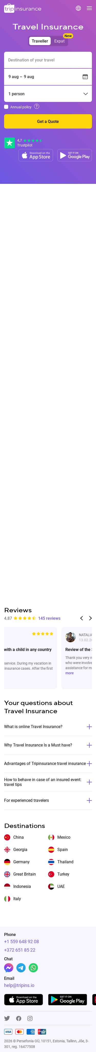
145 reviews (49, 618)
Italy (17, 898)
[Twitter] (7, 1019)
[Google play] (74, 155)
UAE (61, 886)
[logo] (22, 9)
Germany (21, 861)
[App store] (35, 155)
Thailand (65, 861)
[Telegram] (21, 967)
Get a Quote (48, 121)
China (18, 837)
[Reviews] (23, 143)
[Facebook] (8, 967)
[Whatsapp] (33, 967)
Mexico (63, 837)
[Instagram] (30, 1019)
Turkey (63, 874)
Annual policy (20, 107)
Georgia (20, 849)
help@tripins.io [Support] (19, 985)
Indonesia (22, 886)
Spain (62, 849)
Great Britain (24, 874)
